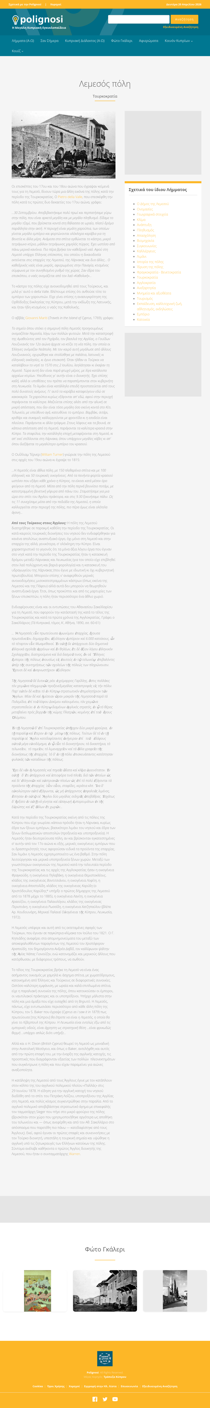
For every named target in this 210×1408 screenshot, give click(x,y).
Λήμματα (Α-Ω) (23, 40)
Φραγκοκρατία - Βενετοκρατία (159, 272)
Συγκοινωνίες (147, 246)
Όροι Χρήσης (56, 1386)
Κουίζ (16, 51)
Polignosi (93, 1372)
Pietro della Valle (70, 197)
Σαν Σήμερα (49, 40)
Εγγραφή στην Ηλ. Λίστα (100, 1386)
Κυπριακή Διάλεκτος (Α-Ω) (85, 40)
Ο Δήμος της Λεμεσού (153, 204)
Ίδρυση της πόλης (150, 267)
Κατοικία (143, 319)
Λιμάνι (141, 256)
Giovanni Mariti (36, 318)
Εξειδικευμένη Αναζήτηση (180, 27)
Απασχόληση (146, 235)
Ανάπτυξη (144, 225)
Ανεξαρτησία (146, 288)
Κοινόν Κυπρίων (177, 40)
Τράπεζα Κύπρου (115, 1377)
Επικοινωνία (129, 1386)
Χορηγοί (55, 4)
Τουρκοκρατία (147, 277)
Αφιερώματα (148, 40)
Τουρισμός (145, 298)
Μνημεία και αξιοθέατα (154, 293)
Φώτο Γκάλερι (121, 40)
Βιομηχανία (145, 240)
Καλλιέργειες (146, 251)
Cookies (38, 1386)
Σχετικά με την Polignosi (25, 4)
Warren (74, 1154)
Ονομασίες (145, 209)
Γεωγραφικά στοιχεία (152, 214)
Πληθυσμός (145, 230)
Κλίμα (141, 219)
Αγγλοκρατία (146, 282)
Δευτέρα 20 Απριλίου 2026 (183, 4)
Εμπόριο (143, 314)
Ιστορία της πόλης (150, 261)
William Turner (52, 454)
